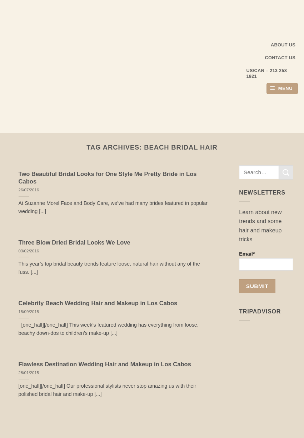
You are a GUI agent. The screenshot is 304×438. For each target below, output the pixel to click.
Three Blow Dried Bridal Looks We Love (74, 242)
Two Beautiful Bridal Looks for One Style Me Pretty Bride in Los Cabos (108, 178)
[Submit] (286, 172)
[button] (282, 89)
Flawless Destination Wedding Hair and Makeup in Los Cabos (105, 364)
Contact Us (280, 57)
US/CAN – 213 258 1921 (266, 73)
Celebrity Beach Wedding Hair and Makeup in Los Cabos (98, 303)
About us (283, 44)
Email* (266, 261)
